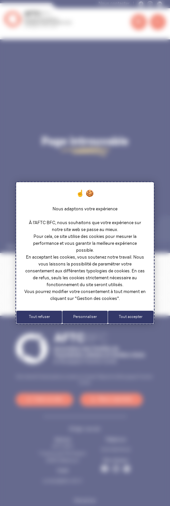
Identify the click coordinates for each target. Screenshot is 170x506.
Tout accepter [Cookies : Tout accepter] (130, 317)
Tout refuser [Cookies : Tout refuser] (39, 317)
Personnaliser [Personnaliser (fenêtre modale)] (85, 317)
